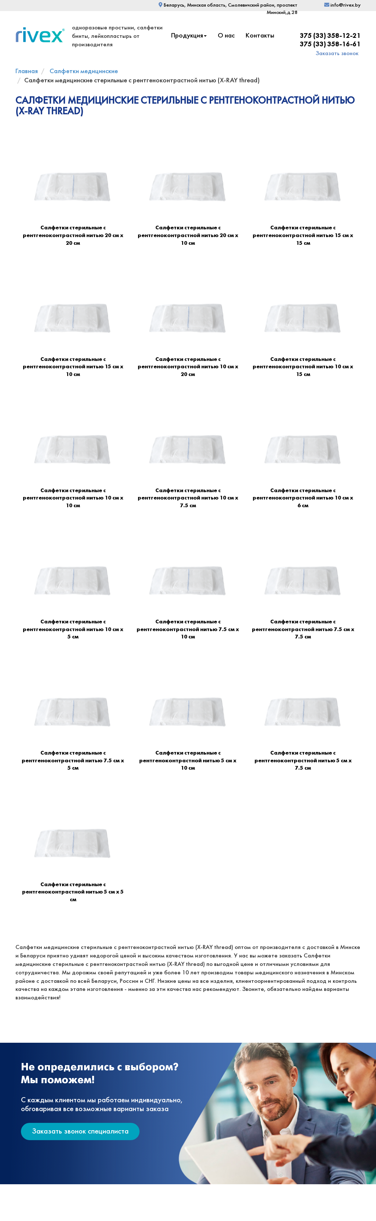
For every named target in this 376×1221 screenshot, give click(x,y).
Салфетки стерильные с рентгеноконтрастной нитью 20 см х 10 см (188, 235)
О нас (226, 36)
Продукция (189, 36)
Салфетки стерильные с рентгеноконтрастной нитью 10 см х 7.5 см (188, 498)
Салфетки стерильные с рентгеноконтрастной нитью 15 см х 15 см (303, 235)
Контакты (260, 36)
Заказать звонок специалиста (80, 1131)
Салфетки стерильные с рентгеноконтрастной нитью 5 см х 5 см (73, 892)
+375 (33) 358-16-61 (328, 45)
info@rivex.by (342, 5)
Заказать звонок (337, 53)
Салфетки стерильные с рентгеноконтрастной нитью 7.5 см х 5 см (73, 761)
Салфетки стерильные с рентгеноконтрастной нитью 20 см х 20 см (73, 235)
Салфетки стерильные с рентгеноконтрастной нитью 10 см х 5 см (73, 629)
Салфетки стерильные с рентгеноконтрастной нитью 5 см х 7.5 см (303, 761)
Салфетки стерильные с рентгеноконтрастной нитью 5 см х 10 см (187, 761)
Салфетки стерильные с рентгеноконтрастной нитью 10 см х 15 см (303, 367)
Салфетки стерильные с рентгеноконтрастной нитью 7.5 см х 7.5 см (303, 629)
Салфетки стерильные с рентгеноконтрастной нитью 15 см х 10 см (73, 367)
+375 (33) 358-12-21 (328, 36)
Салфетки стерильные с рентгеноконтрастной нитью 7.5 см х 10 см (188, 629)
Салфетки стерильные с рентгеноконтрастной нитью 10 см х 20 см (188, 367)
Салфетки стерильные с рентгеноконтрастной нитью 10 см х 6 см (303, 498)
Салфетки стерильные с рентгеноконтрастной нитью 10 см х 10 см (73, 498)
